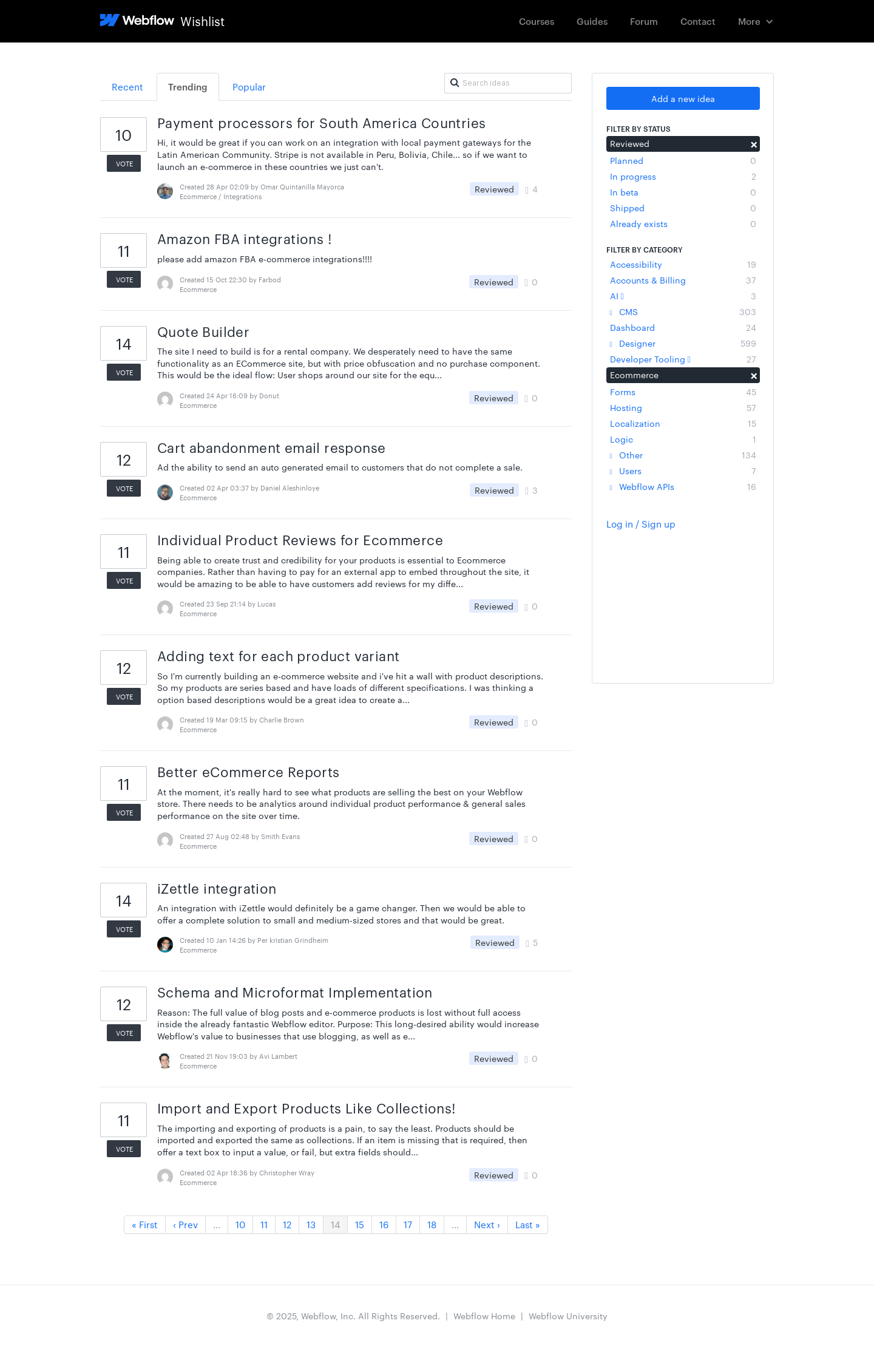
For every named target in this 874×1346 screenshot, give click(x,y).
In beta (683, 192)
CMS (683, 311)
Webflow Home (484, 1316)
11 (264, 1224)
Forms (683, 392)
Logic (683, 439)
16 (383, 1224)
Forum (644, 21)
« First (145, 1224)
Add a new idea (683, 98)
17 (408, 1224)
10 (240, 1224)
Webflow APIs (683, 486)
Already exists (683, 223)
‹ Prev (185, 1224)
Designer (683, 343)
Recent (127, 86)
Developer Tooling (683, 359)
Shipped (683, 208)
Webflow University (568, 1316)
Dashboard (683, 327)
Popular (249, 86)
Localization (683, 423)
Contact (698, 21)
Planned (683, 160)
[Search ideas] (508, 83)
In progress (683, 176)
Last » (527, 1224)
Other (683, 455)
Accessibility (683, 264)
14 (335, 1224)
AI (683, 296)
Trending (188, 86)
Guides (592, 21)
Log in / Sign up (641, 523)
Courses (536, 21)
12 (287, 1224)
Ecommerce (683, 374)
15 (359, 1224)
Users (683, 470)
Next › (487, 1224)
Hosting (683, 407)
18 (431, 1224)
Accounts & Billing (683, 280)
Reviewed (683, 143)
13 (311, 1224)
